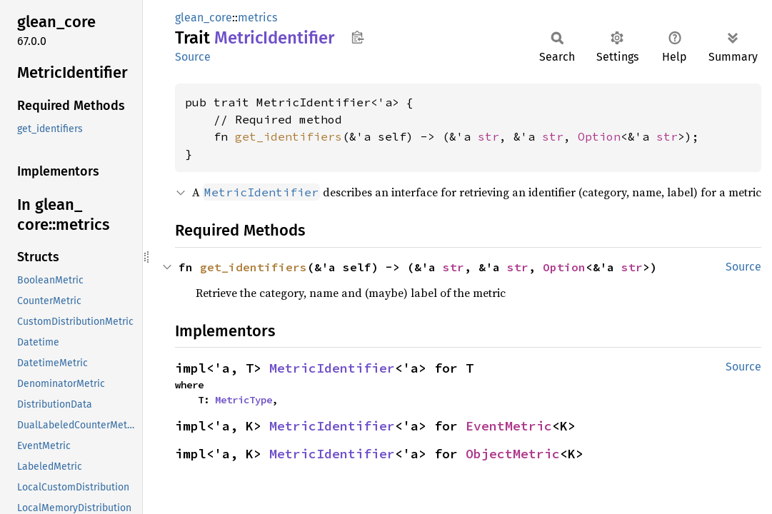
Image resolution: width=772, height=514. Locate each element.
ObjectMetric (513, 453)
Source (193, 57)
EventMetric (509, 426)
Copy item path (357, 37)
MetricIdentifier (332, 368)
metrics (257, 17)
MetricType (243, 399)
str (488, 136)
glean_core (203, 17)
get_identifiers (288, 136)
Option (599, 136)
